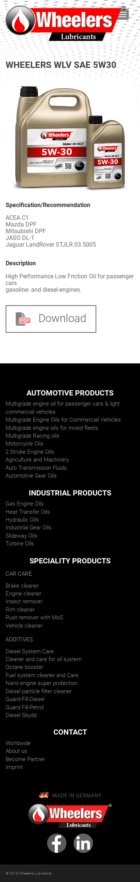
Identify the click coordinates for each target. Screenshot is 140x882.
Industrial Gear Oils (29, 527)
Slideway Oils (21, 535)
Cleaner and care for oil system (44, 659)
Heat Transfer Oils (28, 512)
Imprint (14, 767)
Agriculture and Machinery (37, 459)
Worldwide (18, 743)
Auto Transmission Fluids (36, 468)
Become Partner (25, 759)
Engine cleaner (23, 593)
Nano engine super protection (42, 683)
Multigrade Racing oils (32, 435)
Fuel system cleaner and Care (42, 675)
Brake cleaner (22, 585)
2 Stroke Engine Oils (30, 451)
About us (16, 751)
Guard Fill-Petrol (25, 707)
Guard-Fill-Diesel (25, 699)
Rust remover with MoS (34, 617)
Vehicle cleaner (24, 625)
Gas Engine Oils (25, 503)
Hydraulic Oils (22, 519)
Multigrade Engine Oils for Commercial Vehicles (63, 419)
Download (51, 318)
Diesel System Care (30, 651)
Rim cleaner (20, 609)
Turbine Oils (20, 543)
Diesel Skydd (21, 715)
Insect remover (24, 601)
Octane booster (24, 667)
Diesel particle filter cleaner (39, 691)
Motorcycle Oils (24, 443)
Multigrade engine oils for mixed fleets (52, 428)
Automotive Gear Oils (31, 475)
